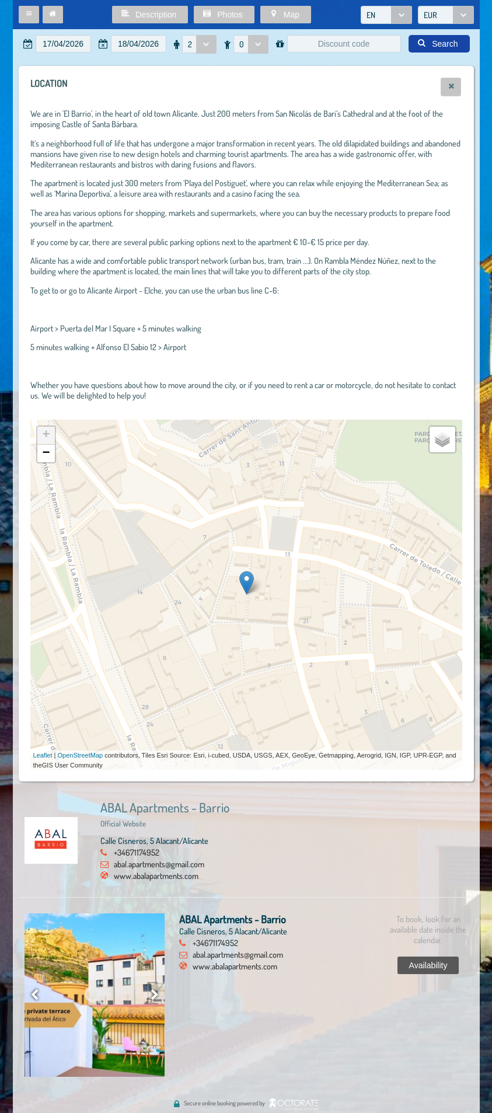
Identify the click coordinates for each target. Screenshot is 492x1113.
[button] (29, 14)
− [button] (46, 453)
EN (371, 15)
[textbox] (63, 44)
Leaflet (43, 755)
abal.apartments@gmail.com (159, 864)
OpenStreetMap (80, 755)
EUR (430, 15)
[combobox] (386, 15)
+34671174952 (136, 852)
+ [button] (46, 435)
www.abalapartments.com (156, 875)
